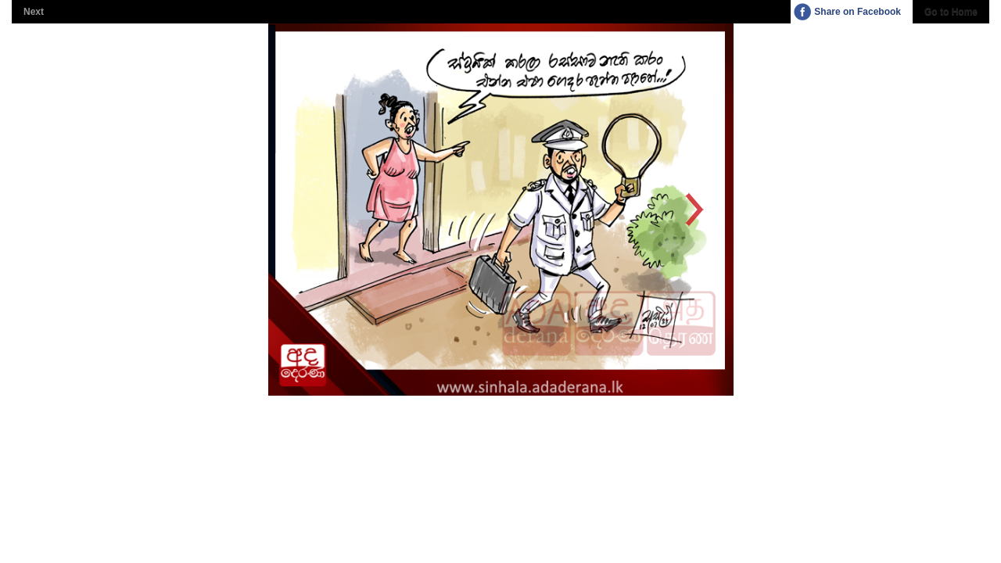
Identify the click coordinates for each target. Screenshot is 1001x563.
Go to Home (951, 11)
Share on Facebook (857, 11)
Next (33, 11)
